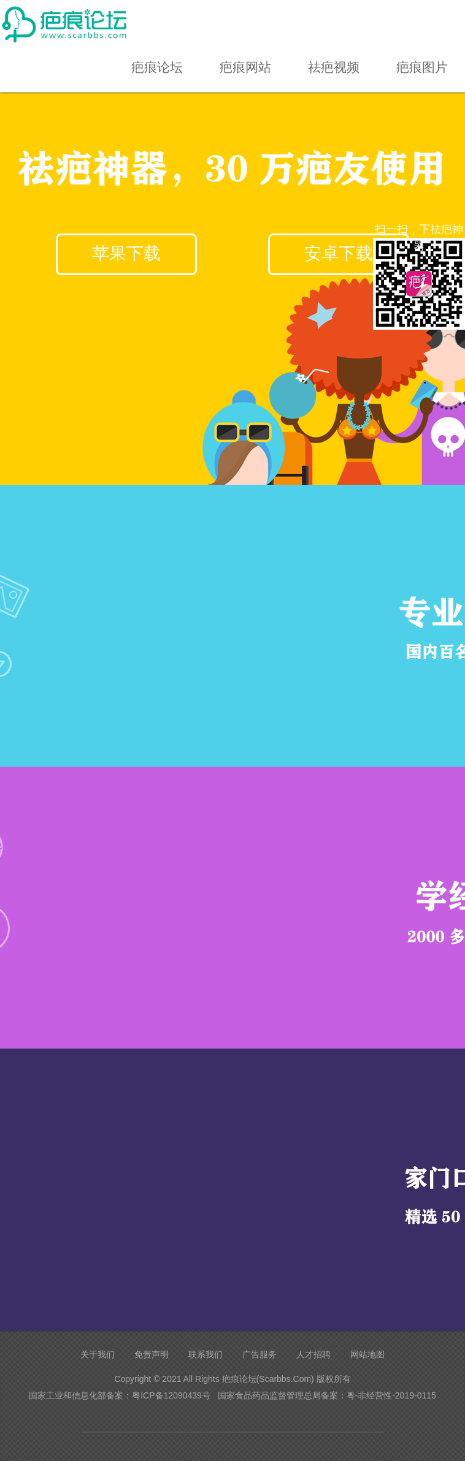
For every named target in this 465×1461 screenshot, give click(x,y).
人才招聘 (313, 1354)
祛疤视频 (333, 67)
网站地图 (367, 1354)
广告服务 (259, 1354)
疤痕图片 (422, 67)
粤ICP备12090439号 (171, 1395)
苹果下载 (126, 253)
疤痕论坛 (157, 67)
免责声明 (151, 1354)
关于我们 (97, 1354)
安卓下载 (338, 253)
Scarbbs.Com (285, 1379)
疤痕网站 (245, 67)
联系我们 (205, 1354)
